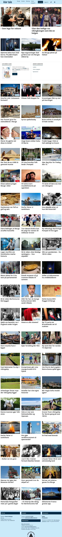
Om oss (2, 517)
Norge (18, 1)
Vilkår (43, 516)
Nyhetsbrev (35, 71)
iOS (13, 69)
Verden (23, 1)
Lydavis (34, 67)
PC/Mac (25, 68)
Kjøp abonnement (25, 524)
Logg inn (46, 2)
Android (18, 69)
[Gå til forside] (7, 2)
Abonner (40, 2)
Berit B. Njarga (8, 516)
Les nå (15, 74)
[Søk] (51, 2)
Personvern (45, 517)
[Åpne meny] (55, 2)
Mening (28, 1)
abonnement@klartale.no (30, 526)
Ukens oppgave (36, 69)
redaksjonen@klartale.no (31, 517)
